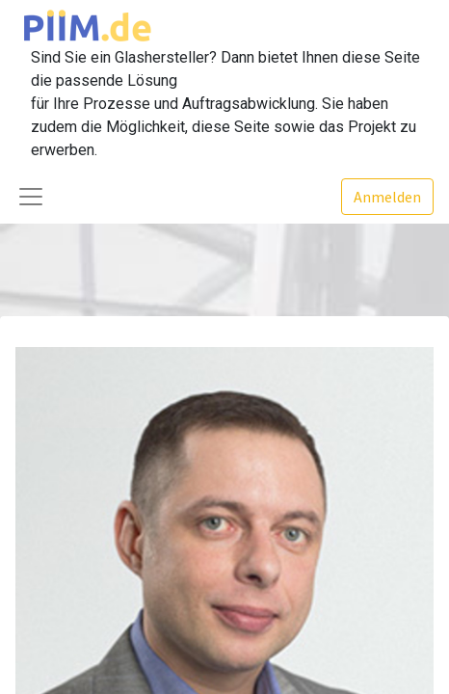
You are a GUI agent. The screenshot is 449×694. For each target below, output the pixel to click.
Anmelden (387, 196)
